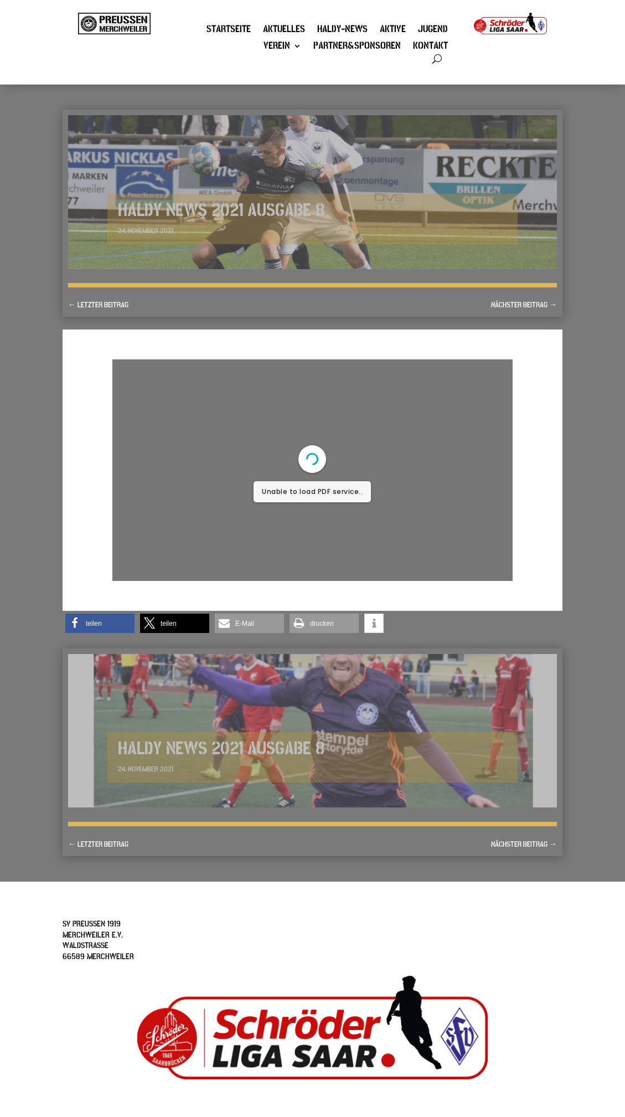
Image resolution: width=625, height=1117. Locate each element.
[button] (100, 623)
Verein (277, 47)
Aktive (393, 30)
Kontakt (430, 47)
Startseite (228, 30)
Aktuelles (284, 30)
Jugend (433, 30)
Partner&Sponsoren (357, 47)
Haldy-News (342, 30)
